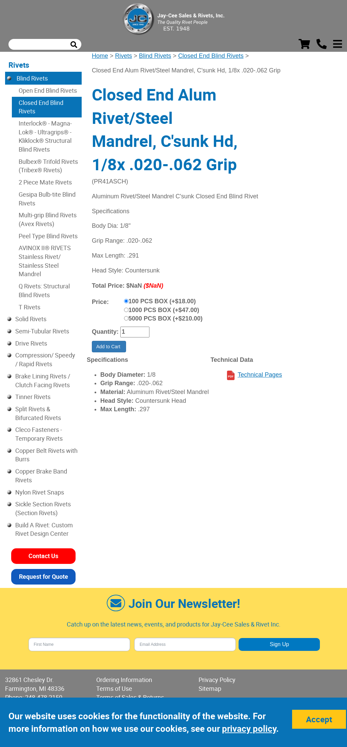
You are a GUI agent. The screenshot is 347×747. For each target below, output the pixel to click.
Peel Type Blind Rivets (48, 236)
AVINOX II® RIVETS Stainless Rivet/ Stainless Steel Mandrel (45, 261)
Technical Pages (260, 374)
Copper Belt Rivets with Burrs (46, 454)
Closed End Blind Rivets (211, 55)
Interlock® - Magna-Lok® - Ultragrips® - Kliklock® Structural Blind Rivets (45, 136)
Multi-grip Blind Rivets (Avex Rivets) (48, 219)
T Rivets (29, 307)
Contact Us (43, 556)
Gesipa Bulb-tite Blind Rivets (47, 198)
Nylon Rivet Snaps (39, 492)
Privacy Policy (217, 680)
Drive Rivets (31, 343)
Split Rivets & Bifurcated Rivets (38, 413)
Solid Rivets (30, 319)
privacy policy (249, 728)
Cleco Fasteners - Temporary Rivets (39, 433)
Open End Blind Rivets (48, 90)
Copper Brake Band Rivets (41, 475)
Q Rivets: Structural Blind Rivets (44, 290)
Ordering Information (124, 680)
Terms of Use (114, 688)
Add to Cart (109, 346)
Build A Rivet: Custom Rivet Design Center (44, 529)
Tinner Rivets (32, 397)
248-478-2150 (43, 697)
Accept (319, 719)
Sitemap (210, 688)
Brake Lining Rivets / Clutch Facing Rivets (42, 380)
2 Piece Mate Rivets (45, 182)
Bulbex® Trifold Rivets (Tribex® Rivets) (48, 165)
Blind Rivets (155, 55)
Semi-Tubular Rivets (42, 331)
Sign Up (279, 644)
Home (100, 55)
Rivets (123, 55)
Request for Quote (43, 576)
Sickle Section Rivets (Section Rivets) (43, 508)
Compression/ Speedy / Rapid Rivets (45, 359)
